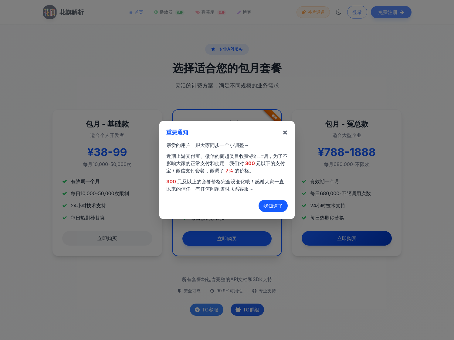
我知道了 (273, 206)
